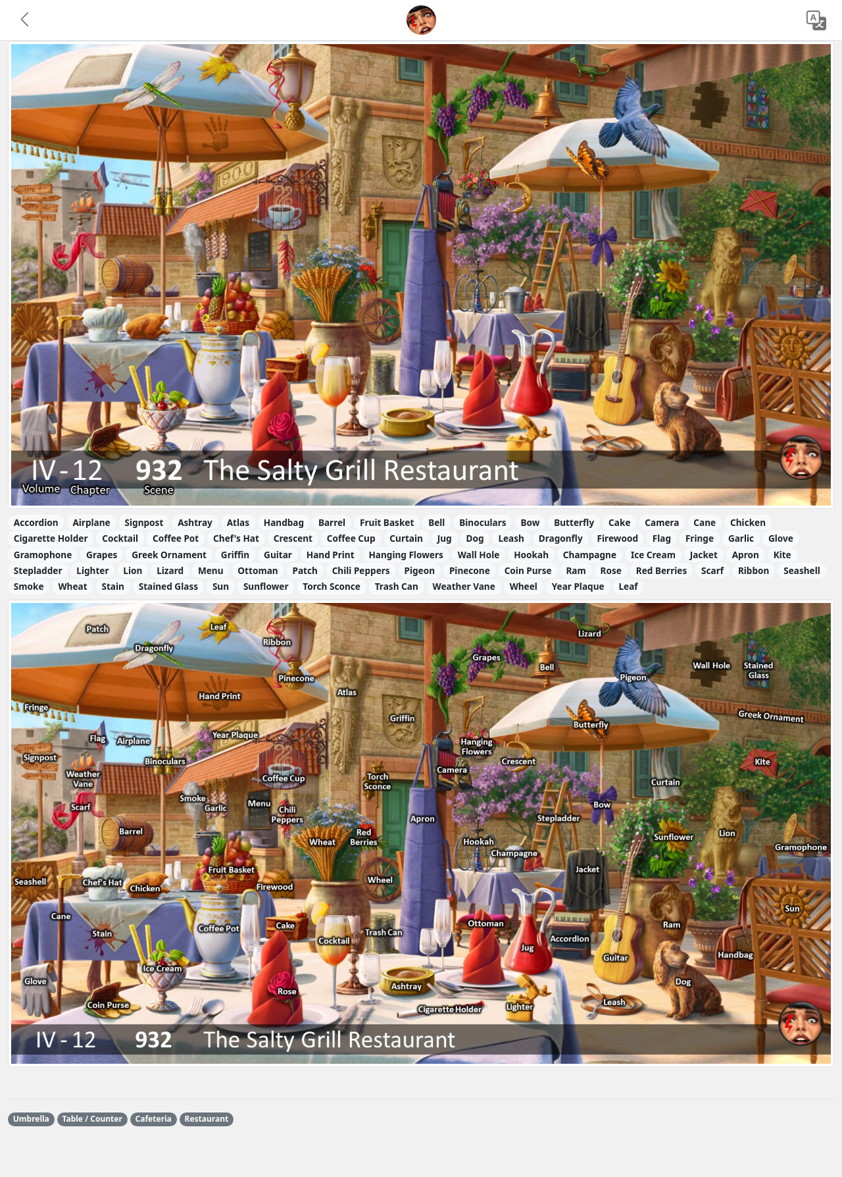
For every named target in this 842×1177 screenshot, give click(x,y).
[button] (25, 20)
